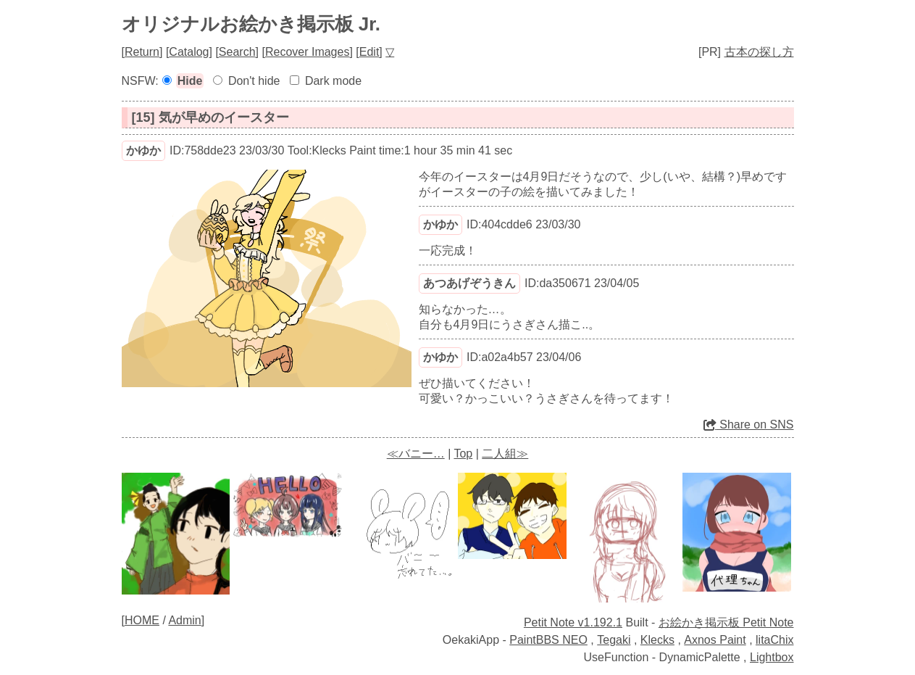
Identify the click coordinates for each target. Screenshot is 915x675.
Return (142, 52)
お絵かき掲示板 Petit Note (726, 622)
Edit (369, 52)
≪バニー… (416, 453)
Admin (184, 620)
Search (237, 52)
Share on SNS (748, 424)
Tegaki (613, 640)
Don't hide (254, 81)
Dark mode (333, 81)
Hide (190, 81)
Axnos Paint (714, 640)
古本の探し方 (759, 52)
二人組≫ (505, 453)
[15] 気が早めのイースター (210, 117)
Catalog (189, 52)
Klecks (657, 640)
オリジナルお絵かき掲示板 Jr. (251, 24)
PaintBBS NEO (548, 640)
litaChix (774, 640)
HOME (142, 620)
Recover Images (307, 52)
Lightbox (772, 657)
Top (463, 453)
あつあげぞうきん (469, 283)
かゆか (143, 150)
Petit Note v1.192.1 (573, 622)
